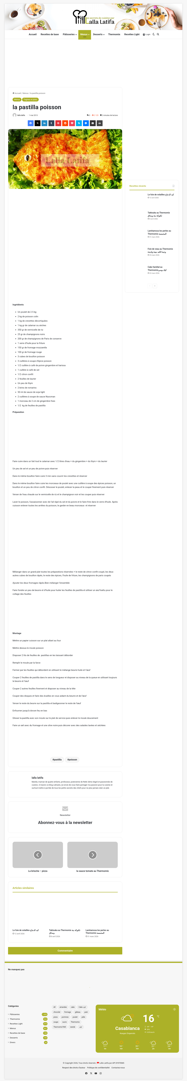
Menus (84, 34)
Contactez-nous (118, 1067)
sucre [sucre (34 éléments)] (64, 1022)
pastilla (58, 759)
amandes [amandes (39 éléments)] (63, 1007)
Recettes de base (50, 34)
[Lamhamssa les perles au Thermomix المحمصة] (102, 911)
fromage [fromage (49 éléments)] (67, 1012)
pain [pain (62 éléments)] (86, 1012)
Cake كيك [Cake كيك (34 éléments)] (82, 1007)
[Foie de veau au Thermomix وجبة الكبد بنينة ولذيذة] (137, 255)
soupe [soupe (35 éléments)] (55, 1022)
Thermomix (114, 34)
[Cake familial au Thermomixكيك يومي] (137, 274)
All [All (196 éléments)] (54, 1007)
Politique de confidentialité (98, 1067)
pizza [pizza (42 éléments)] (55, 1017)
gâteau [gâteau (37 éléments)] (77, 1012)
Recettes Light (132, 34)
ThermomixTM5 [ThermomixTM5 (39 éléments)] (59, 1027)
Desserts (97, 34)
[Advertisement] (93, 62)
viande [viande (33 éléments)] (72, 1027)
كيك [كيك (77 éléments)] (80, 1027)
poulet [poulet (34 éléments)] (75, 1017)
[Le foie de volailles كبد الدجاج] (29, 911)
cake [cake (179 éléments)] (73, 1007)
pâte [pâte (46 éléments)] (83, 1017)
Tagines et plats (30, 99)
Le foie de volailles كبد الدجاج (26, 930)
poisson (73, 759)
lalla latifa (22, 115)
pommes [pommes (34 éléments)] (65, 1017)
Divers (12, 1042)
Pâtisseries (69, 34)
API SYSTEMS (118, 1063)
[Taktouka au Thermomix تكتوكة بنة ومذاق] (65, 911)
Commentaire (65, 950)
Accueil (33, 34)
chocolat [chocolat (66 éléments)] (56, 1012)
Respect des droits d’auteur (73, 1067)
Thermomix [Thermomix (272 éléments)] (75, 1022)
